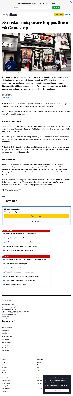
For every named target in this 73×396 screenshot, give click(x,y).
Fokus (38, 365)
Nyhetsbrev (39, 388)
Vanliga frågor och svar (8, 386)
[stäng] (70, 2)
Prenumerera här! (8, 321)
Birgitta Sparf (5, 350)
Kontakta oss (39, 386)
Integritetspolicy (6, 383)
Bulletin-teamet (6, 380)
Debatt (4, 373)
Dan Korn (4, 333)
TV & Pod (4, 362)
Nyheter (4, 359)
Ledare (4, 370)
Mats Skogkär (5, 330)
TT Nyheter (5, 98)
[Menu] (3, 14)
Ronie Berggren (6, 348)
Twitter (38, 378)
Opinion (39, 362)
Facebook (39, 380)
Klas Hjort (4, 332)
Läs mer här (63, 385)
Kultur (38, 367)
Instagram (39, 383)
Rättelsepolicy (6, 388)
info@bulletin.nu (12, 309)
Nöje (38, 370)
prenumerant (20, 212)
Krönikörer (40, 359)
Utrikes (4, 365)
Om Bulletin (5, 378)
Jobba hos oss (6, 391)
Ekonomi (4, 367)
